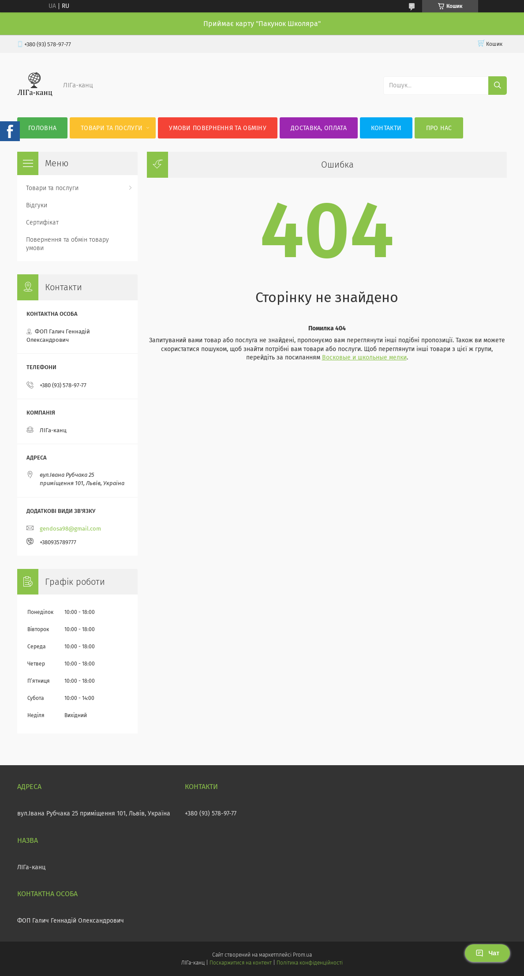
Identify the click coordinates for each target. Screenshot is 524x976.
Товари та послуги (111, 128)
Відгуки (36, 205)
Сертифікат (42, 222)
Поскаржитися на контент (241, 963)
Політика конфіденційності (310, 963)
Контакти (386, 128)
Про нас (439, 128)
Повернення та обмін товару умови (67, 244)
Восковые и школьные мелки (364, 357)
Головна (42, 128)
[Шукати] (497, 85)
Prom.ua (302, 955)
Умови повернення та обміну (217, 128)
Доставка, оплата (319, 128)
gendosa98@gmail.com (70, 528)
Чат (487, 953)
